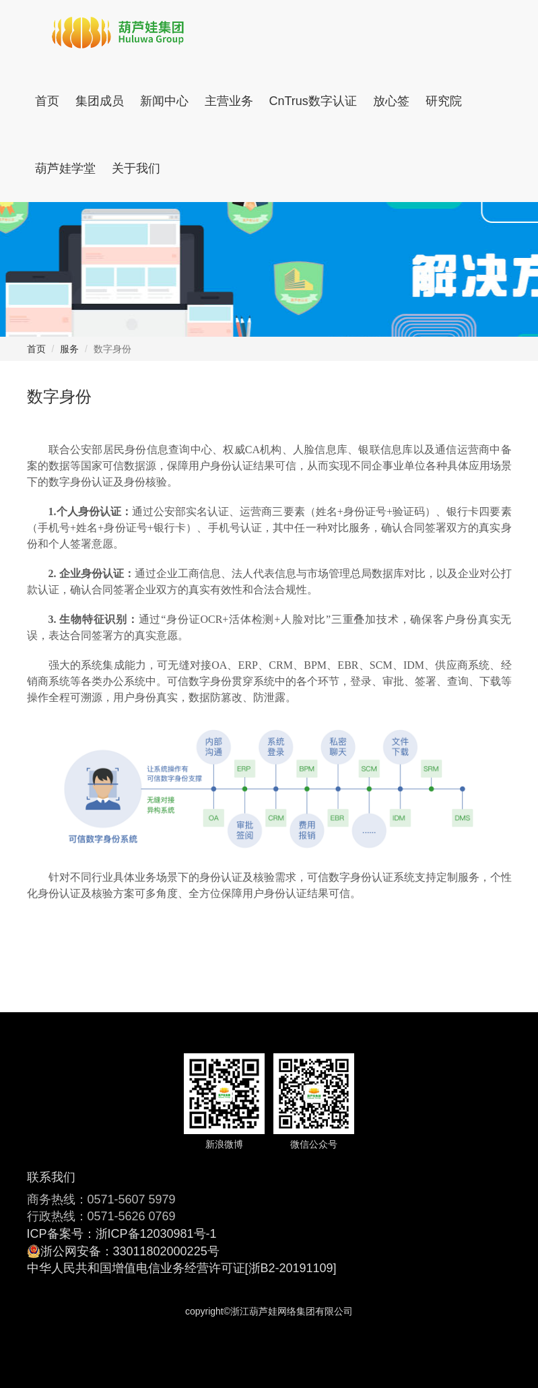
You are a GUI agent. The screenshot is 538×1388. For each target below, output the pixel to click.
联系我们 (51, 1177)
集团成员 (99, 101)
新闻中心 (164, 101)
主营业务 (229, 101)
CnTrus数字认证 (313, 101)
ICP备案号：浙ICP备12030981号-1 (122, 1234)
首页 (47, 101)
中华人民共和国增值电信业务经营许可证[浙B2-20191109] (182, 1268)
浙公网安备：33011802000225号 (130, 1251)
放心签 (391, 101)
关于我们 (136, 168)
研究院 (444, 101)
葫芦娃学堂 (65, 168)
